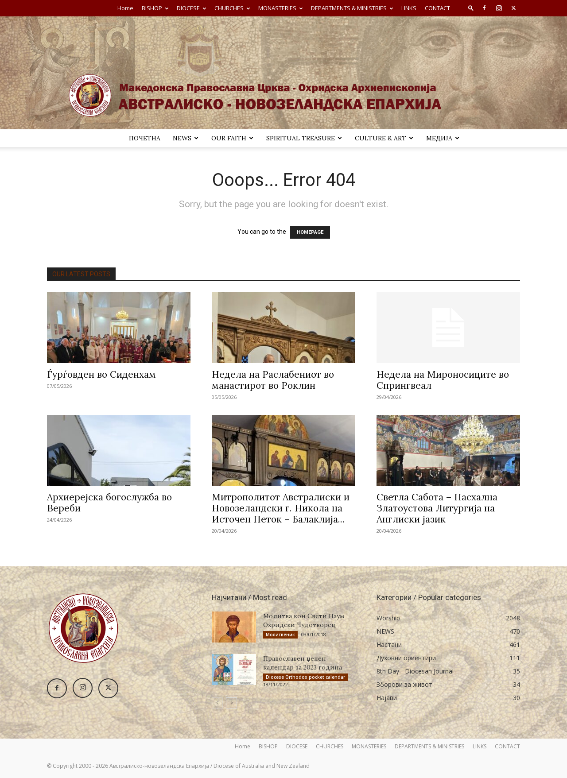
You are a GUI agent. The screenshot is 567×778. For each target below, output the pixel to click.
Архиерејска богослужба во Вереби (109, 502)
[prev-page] (217, 702)
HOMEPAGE (310, 232)
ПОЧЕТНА (144, 138)
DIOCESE (191, 8)
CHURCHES (232, 8)
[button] (471, 7)
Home (125, 8)
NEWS (185, 138)
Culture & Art (384, 138)
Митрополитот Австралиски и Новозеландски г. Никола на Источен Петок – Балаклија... (281, 508)
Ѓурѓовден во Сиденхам (101, 374)
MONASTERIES (280, 8)
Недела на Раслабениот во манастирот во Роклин (273, 379)
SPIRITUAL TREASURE (304, 138)
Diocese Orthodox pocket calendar (305, 677)
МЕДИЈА (442, 138)
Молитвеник (280, 634)
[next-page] (231, 702)
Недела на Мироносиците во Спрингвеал (443, 379)
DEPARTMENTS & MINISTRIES (352, 8)
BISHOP (155, 8)
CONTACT (437, 8)
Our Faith (232, 138)
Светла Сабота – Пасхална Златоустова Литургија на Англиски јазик (437, 508)
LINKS (408, 8)
